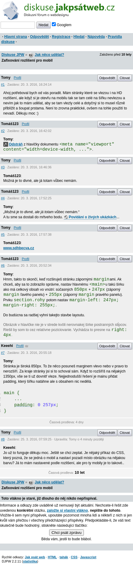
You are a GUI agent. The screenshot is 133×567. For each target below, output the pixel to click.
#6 (3, 265)
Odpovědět (39, 37)
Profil (17, 77)
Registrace (61, 37)
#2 (3, 131)
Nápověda (96, 37)
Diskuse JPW (13, 55)
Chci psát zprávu (66, 532)
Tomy (6, 77)
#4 (3, 198)
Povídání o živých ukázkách (90, 217)
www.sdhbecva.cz (18, 248)
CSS (74, 557)
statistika (30, 561)
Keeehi (7, 346)
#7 (3, 352)
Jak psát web (35, 557)
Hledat (78, 37)
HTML (52, 557)
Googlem (61, 25)
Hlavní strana (15, 37)
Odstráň (13, 144)
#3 (3, 167)
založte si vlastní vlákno (67, 510)
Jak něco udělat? (49, 55)
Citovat (125, 78)
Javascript (88, 557)
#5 (3, 234)
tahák (63, 557)
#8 (3, 439)
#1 (3, 84)
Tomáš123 (10, 124)
